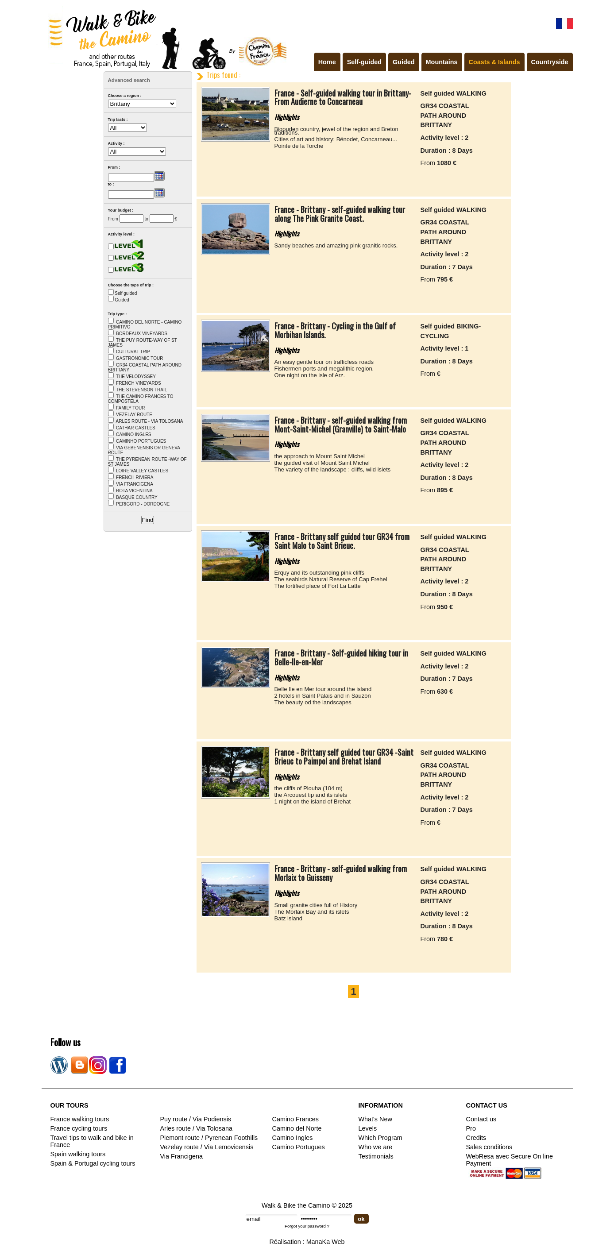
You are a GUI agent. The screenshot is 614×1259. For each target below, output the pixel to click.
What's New (375, 1119)
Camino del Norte (297, 1128)
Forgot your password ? (307, 1226)
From (113, 218)
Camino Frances (295, 1119)
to (146, 218)
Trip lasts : (118, 119)
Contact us (481, 1119)
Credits (476, 1137)
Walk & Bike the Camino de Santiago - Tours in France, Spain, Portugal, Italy (165, 37)
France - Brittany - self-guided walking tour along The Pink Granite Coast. (339, 214)
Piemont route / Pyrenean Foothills (209, 1137)
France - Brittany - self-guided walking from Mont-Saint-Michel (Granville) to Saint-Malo (340, 424)
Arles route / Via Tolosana (196, 1128)
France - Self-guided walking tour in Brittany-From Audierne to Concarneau (342, 97)
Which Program (380, 1137)
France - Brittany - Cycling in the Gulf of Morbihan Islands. (335, 330)
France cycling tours (79, 1128)
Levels (368, 1128)
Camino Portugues (298, 1147)
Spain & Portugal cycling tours (92, 1163)
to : (111, 184)
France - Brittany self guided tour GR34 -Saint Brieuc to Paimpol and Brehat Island (343, 756)
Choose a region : (125, 95)
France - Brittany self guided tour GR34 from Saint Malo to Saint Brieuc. (341, 541)
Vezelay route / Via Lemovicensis (207, 1147)
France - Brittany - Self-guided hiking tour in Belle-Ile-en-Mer (341, 657)
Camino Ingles (292, 1137)
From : (114, 167)
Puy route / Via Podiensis (196, 1119)
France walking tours (79, 1119)
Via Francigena (181, 1156)
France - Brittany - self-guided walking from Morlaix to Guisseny (340, 873)
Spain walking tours (78, 1154)
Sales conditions (489, 1147)
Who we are (376, 1147)
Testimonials (376, 1156)
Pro (471, 1128)
